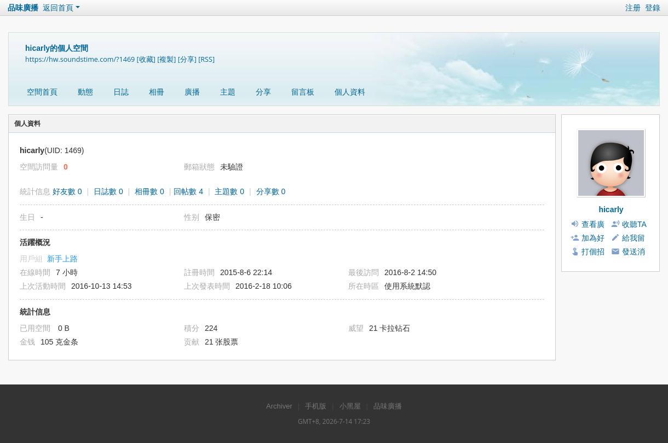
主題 (227, 92)
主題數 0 (229, 191)
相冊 (156, 92)
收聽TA (634, 224)
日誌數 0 (108, 191)
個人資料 (350, 92)
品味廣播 (23, 7)
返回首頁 (58, 7)
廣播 (192, 92)
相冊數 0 (149, 191)
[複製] (166, 59)
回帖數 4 (188, 191)
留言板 (302, 92)
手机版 (315, 406)
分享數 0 (271, 191)
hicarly (610, 209)
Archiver (279, 406)
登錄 (652, 7)
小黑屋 (350, 406)
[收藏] (146, 59)
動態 (85, 92)
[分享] (187, 59)
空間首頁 (42, 92)
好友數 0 (67, 191)
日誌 (121, 92)
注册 (633, 7)
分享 (263, 92)
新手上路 (62, 258)
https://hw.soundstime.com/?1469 (80, 59)
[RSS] (206, 59)
